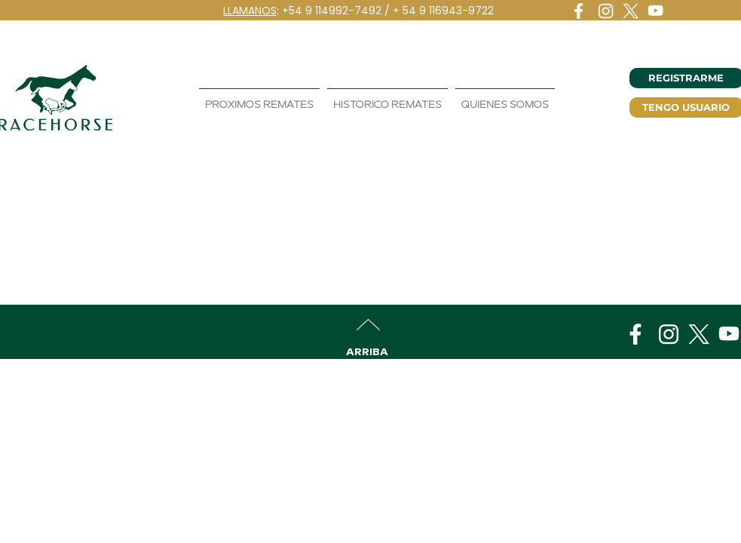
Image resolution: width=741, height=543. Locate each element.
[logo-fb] (581, 11)
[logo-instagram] (606, 11)
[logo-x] (630, 11)
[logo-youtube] (655, 11)
